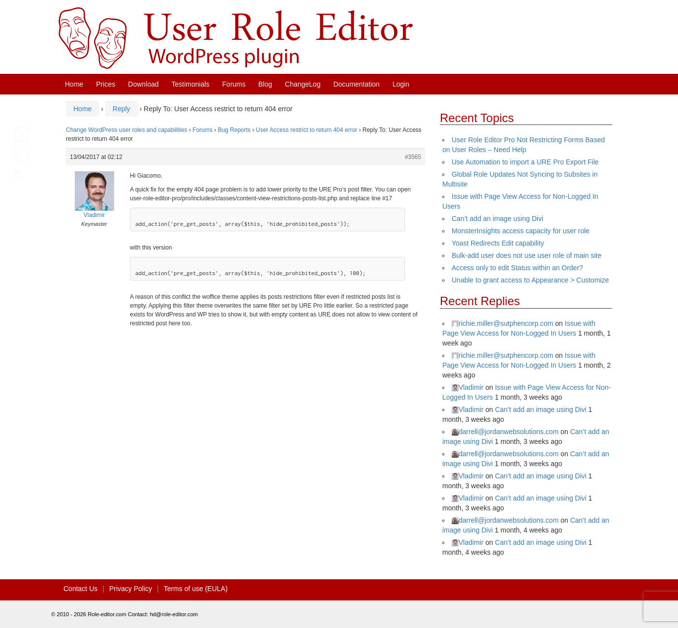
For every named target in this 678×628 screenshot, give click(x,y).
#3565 (413, 157)
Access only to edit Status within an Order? (517, 268)
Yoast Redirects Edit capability (498, 243)
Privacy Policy (130, 589)
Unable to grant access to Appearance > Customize (530, 280)
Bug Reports (234, 129)
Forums (234, 84)
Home (74, 84)
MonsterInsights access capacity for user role (520, 231)
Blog (265, 84)
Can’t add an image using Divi (497, 218)
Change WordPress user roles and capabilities (126, 129)
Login (401, 84)
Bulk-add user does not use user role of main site (526, 255)
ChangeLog (302, 84)
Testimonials (191, 84)
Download (143, 84)
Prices (105, 84)
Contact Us (80, 589)
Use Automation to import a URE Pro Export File (525, 162)
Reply (121, 109)
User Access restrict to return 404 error (306, 129)
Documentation (356, 84)
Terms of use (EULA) (196, 589)
